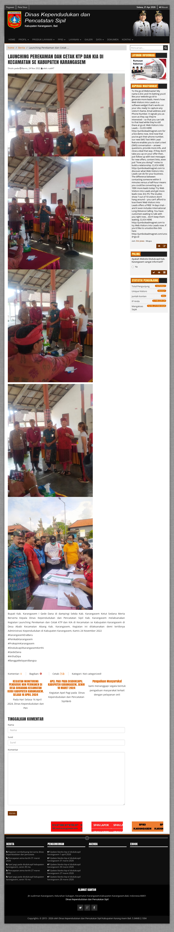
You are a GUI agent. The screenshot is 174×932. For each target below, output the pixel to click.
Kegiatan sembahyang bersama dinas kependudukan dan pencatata (25, 853)
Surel (10, 737)
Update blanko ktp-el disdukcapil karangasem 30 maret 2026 (64, 865)
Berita (21, 47)
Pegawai (10, 7)
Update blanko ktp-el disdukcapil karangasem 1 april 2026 (64, 853)
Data (100, 39)
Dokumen (112, 39)
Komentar (13, 749)
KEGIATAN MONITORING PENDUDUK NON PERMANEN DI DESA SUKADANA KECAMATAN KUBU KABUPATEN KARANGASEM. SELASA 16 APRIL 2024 (25, 688)
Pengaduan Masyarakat (107, 681)
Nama (11, 724)
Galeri (89, 39)
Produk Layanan (43, 39)
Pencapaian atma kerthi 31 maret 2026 (23, 859)
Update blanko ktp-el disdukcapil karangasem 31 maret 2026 (64, 859)
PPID (61, 39)
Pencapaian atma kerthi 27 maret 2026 (23, 871)
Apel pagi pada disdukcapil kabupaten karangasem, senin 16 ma (25, 878)
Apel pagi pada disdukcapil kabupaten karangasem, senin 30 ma (25, 865)
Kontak (127, 39)
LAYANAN (75, 39)
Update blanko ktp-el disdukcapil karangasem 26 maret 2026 (64, 878)
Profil (24, 39)
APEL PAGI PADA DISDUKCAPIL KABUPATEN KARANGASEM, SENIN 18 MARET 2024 (66, 684)
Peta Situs (22, 7)
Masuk (163, 7)
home (11, 47)
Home (12, 39)
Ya (134, 266)
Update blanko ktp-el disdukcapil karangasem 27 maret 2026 (64, 871)
